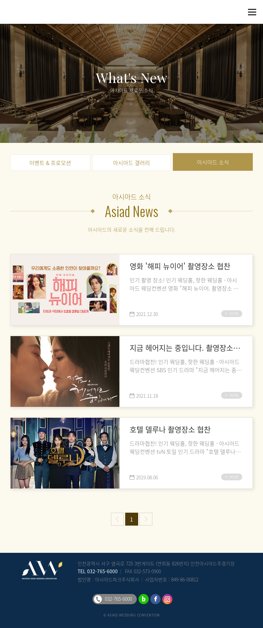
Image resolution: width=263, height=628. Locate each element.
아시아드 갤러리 (131, 163)
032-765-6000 (102, 571)
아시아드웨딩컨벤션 (20, 12)
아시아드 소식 (213, 162)
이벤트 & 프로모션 (50, 163)
